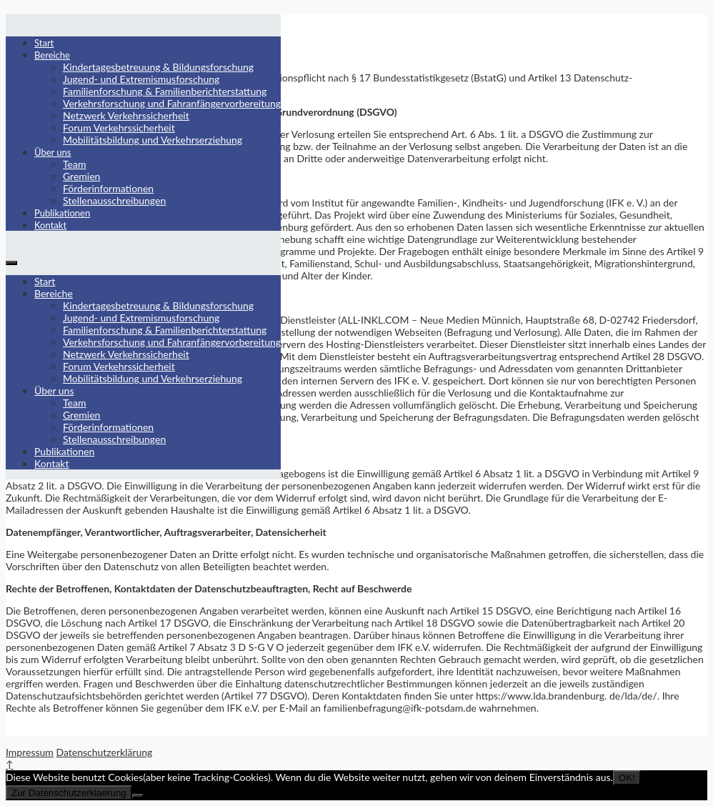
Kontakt (50, 225)
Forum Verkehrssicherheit (119, 127)
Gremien (81, 176)
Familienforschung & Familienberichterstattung (164, 91)
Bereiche (52, 55)
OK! (627, 777)
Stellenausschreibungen (114, 200)
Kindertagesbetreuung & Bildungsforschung (158, 67)
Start (44, 43)
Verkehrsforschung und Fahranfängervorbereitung (172, 103)
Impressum (30, 752)
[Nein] (138, 796)
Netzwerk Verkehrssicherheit (126, 115)
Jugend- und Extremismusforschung (141, 79)
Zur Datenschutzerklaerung (68, 792)
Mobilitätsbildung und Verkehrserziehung (152, 140)
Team (74, 164)
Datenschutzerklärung (104, 752)
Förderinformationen (108, 188)
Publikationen (62, 213)
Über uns (52, 152)
